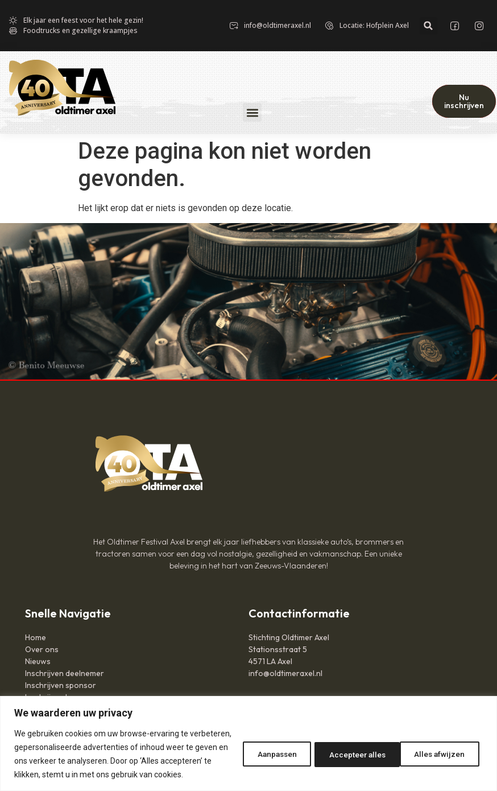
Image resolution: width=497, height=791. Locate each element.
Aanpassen (260, 747)
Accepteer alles (437, 747)
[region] (248, 736)
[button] (428, 26)
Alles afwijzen (345, 747)
